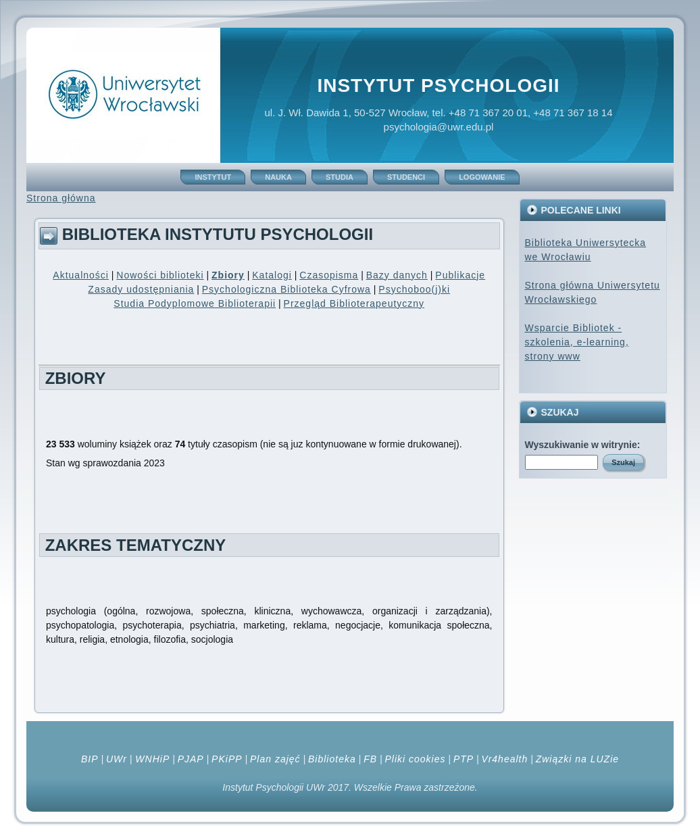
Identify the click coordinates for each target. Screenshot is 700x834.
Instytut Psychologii (438, 85)
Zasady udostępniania (141, 289)
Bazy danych (397, 275)
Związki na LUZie (577, 759)
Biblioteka (332, 759)
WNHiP (151, 759)
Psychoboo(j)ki (414, 289)
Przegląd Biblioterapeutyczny (354, 303)
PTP (463, 759)
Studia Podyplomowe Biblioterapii (195, 303)
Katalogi (272, 275)
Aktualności (81, 275)
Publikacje (460, 275)
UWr (116, 759)
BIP (90, 759)
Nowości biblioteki (159, 275)
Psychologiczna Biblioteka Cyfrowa (286, 289)
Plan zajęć (275, 759)
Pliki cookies (414, 759)
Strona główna (61, 198)
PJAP (191, 759)
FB (370, 759)
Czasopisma (328, 275)
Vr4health (505, 759)
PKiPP (226, 759)
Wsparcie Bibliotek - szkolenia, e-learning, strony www (577, 342)
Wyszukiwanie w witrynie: (583, 444)
